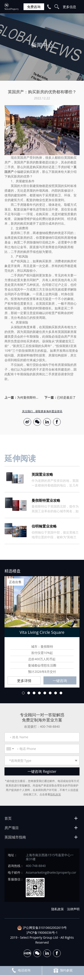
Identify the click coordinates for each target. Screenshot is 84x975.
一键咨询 (60, 680)
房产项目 (11, 827)
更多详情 (24, 680)
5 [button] (44, 693)
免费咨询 (34, 6)
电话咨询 (20, 970)
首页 (8, 818)
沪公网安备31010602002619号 (45, 927)
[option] (42, 47)
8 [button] (61, 693)
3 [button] (34, 693)
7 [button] (55, 693)
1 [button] (23, 693)
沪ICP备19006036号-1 (42, 932)
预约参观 (63, 970)
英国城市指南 (15, 837)
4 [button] (39, 693)
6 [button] (50, 693)
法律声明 (73, 909)
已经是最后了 (66, 397)
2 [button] (28, 693)
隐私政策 (55, 794)
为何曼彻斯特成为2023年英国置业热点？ (28, 397)
